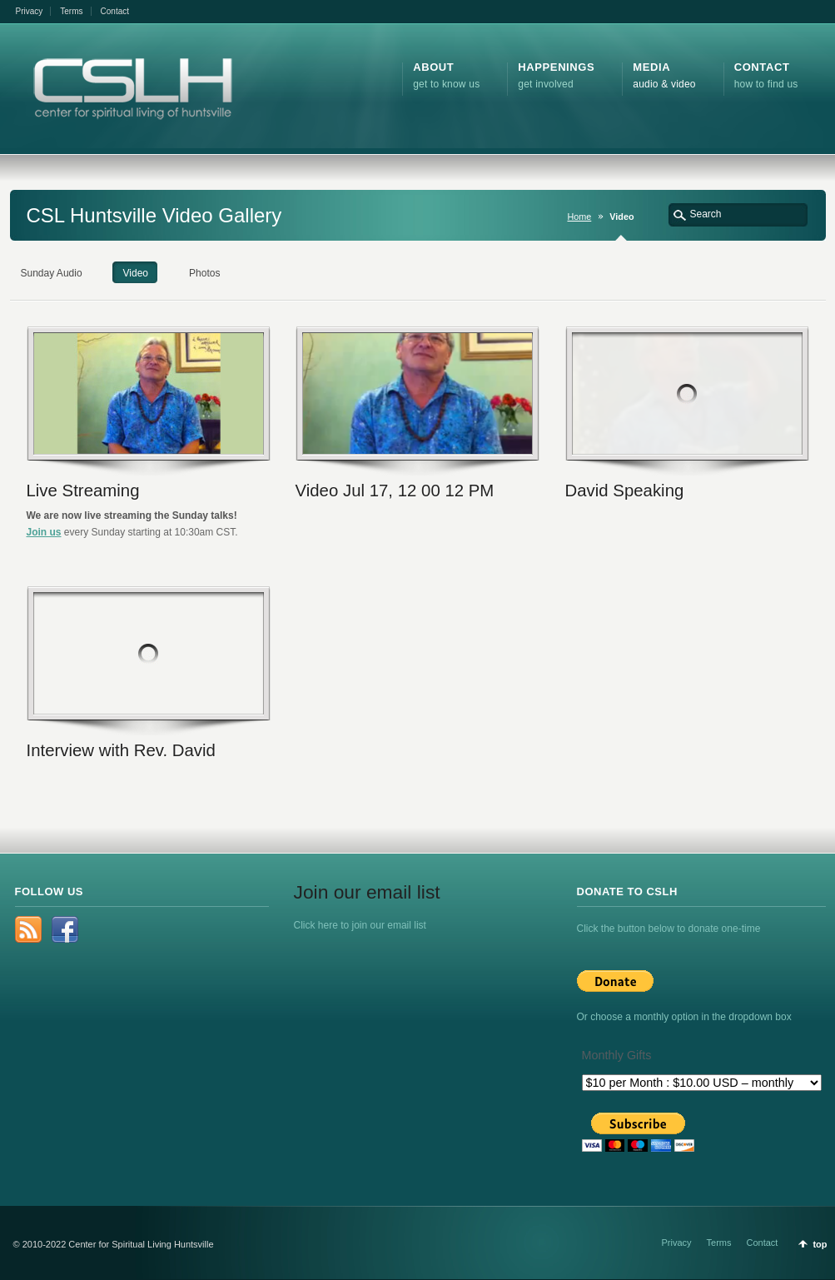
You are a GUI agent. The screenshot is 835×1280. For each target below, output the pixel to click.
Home (579, 217)
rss (28, 929)
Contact (115, 11)
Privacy (29, 11)
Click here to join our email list (360, 925)
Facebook (65, 929)
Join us (44, 532)
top (820, 1244)
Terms (71, 11)
